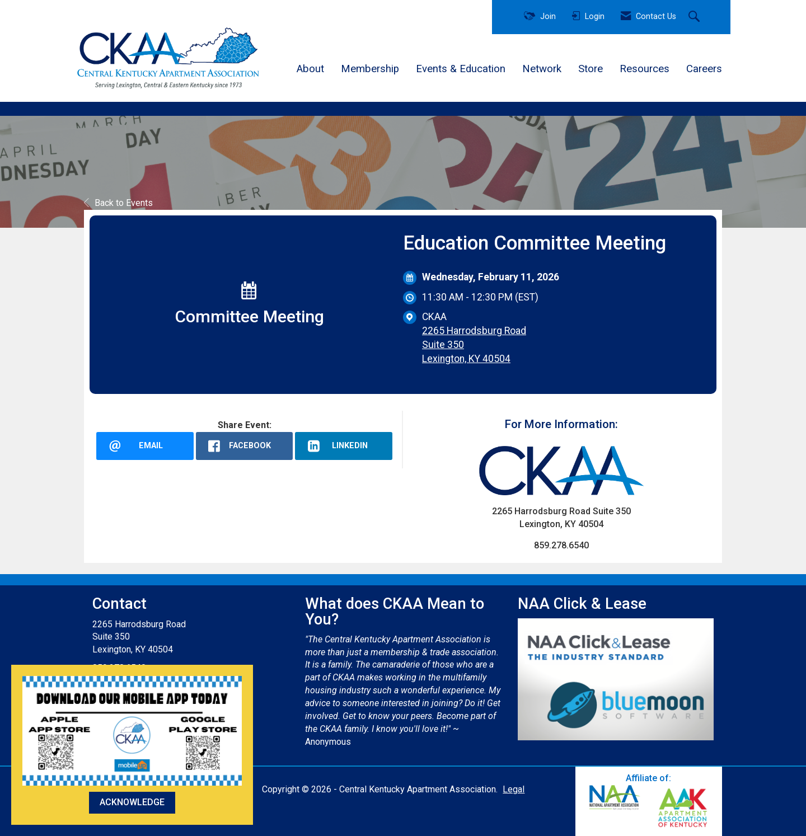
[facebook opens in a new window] (244, 446)
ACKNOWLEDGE (132, 802)
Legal (513, 789)
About (310, 69)
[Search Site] (695, 17)
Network (541, 69)
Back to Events (118, 203)
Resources (644, 69)
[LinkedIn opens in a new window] (343, 446)
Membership (370, 69)
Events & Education (460, 69)
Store (590, 69)
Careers (704, 69)
